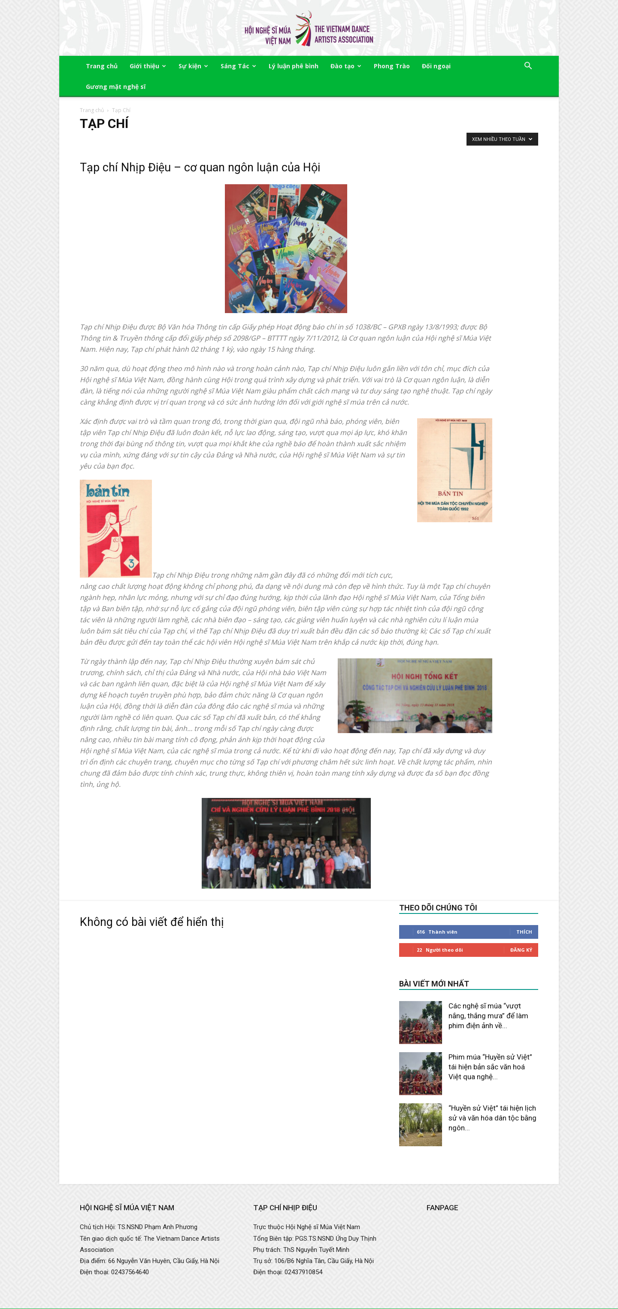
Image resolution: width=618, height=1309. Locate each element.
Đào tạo (345, 66)
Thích (524, 931)
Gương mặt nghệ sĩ (115, 86)
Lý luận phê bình (293, 66)
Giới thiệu (148, 66)
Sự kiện (193, 66)
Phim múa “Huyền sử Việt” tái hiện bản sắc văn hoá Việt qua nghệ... (490, 1067)
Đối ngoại (436, 66)
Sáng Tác (238, 66)
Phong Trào (392, 66)
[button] (528, 67)
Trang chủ (102, 66)
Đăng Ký (521, 950)
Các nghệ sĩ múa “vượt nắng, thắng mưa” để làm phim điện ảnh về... (488, 1016)
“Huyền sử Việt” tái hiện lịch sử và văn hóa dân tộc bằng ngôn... (492, 1118)
